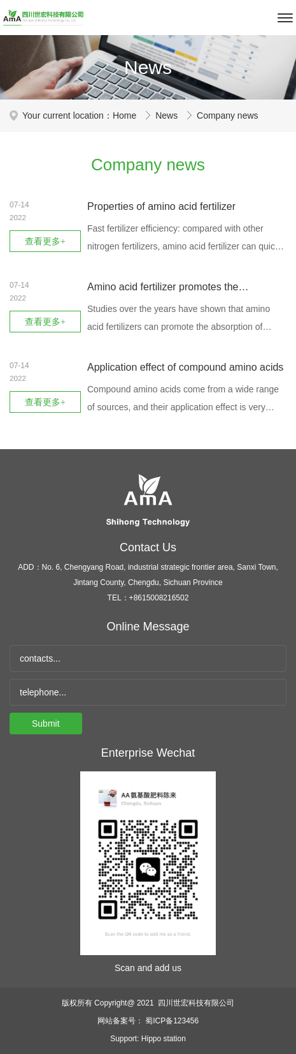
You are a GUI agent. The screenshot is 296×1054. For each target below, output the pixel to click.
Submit (46, 723)
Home (126, 115)
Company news (227, 115)
